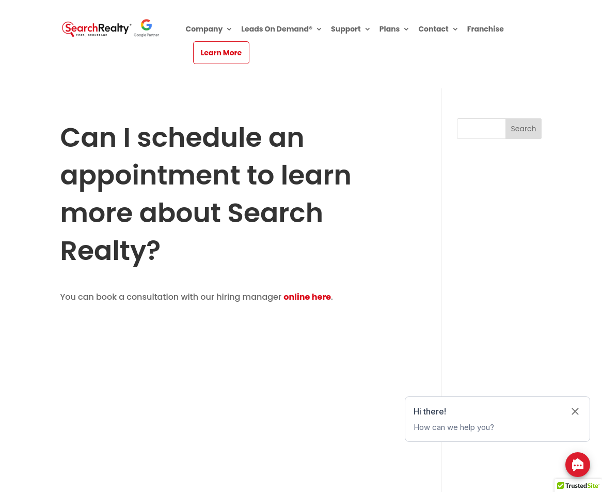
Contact (433, 29)
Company (204, 29)
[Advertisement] (237, 376)
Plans (389, 29)
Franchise (485, 29)
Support (346, 29)
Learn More (221, 53)
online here (307, 297)
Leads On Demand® (276, 29)
